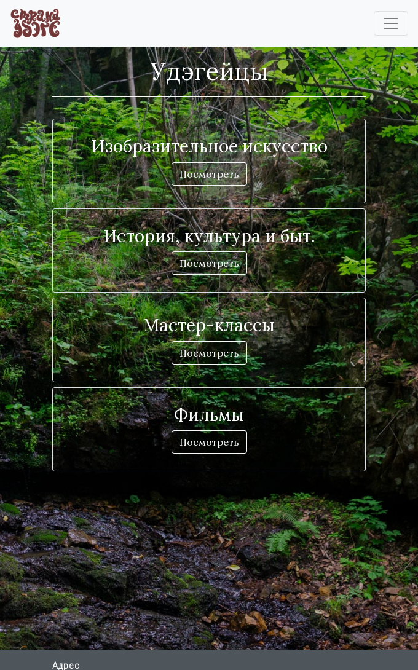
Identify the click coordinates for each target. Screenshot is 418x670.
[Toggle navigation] (391, 23)
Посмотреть (209, 174)
